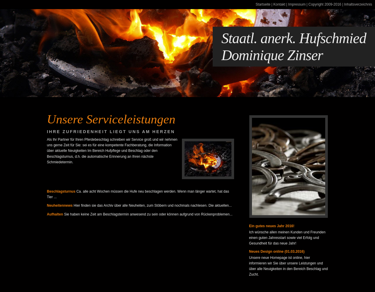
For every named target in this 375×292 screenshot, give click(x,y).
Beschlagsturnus (61, 191)
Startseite (263, 4)
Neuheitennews (60, 205)
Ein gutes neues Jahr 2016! (271, 226)
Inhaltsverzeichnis (358, 4)
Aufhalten (55, 214)
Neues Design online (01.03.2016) (276, 251)
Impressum (297, 4)
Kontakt (279, 4)
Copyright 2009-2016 (324, 4)
